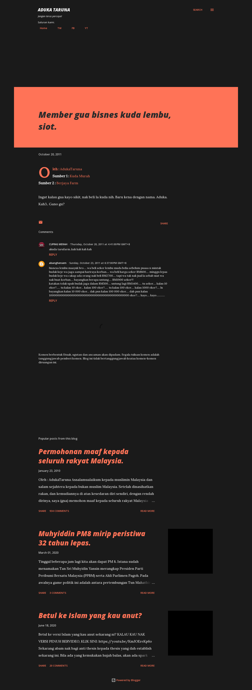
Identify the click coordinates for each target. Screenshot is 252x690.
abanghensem (57, 263)
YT (84, 28)
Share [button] (164, 223)
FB (71, 28)
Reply (53, 255)
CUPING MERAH (58, 244)
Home (41, 28)
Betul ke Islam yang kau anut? (90, 615)
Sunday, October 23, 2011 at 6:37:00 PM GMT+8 (97, 263)
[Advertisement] (126, 56)
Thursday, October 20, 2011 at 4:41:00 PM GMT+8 (100, 244)
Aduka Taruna (54, 10)
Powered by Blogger (126, 680)
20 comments (59, 665)
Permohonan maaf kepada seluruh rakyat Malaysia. (83, 456)
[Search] (197, 10)
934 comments (59, 511)
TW (57, 28)
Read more (148, 511)
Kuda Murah (80, 176)
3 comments (58, 592)
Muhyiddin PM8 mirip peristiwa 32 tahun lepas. (91, 538)
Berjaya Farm (67, 183)
